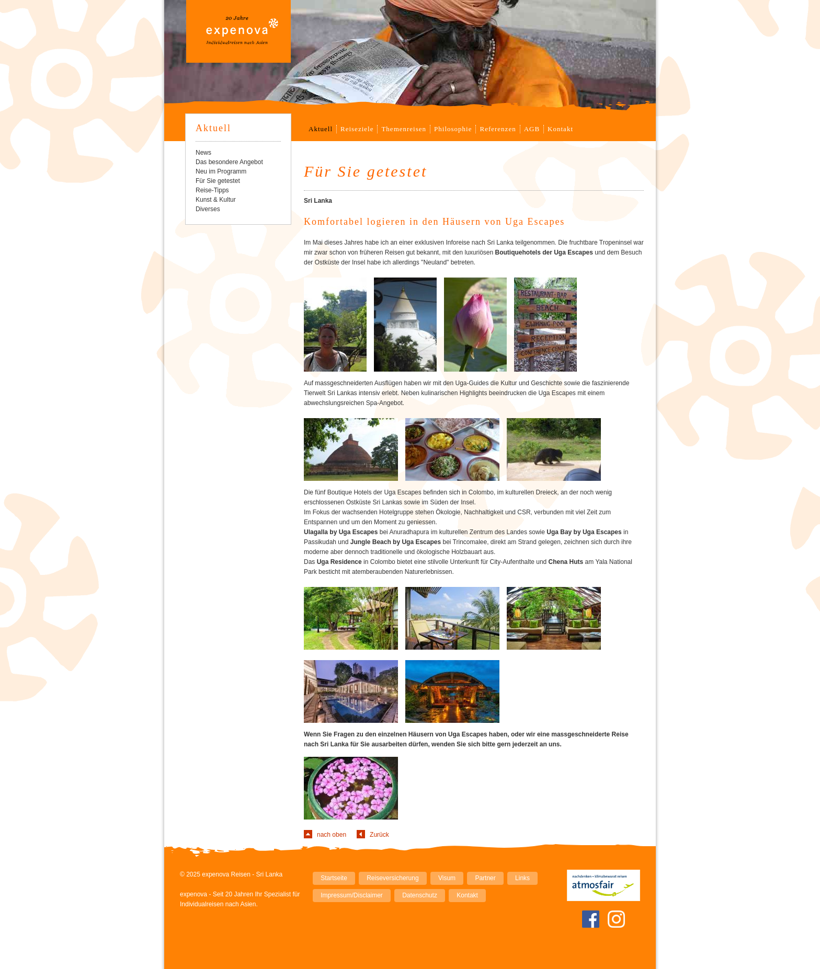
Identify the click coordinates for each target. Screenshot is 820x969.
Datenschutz (419, 895)
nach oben (331, 834)
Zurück (379, 834)
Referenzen (498, 129)
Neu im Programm (221, 171)
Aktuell (321, 129)
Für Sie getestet (218, 180)
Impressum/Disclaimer (352, 895)
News (203, 152)
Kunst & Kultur (216, 199)
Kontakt (560, 129)
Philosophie (453, 129)
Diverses (208, 209)
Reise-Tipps (212, 190)
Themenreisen (403, 129)
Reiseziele (356, 129)
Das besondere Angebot (229, 162)
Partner (485, 878)
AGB (532, 129)
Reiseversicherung (392, 878)
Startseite (334, 878)
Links (522, 878)
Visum (446, 878)
